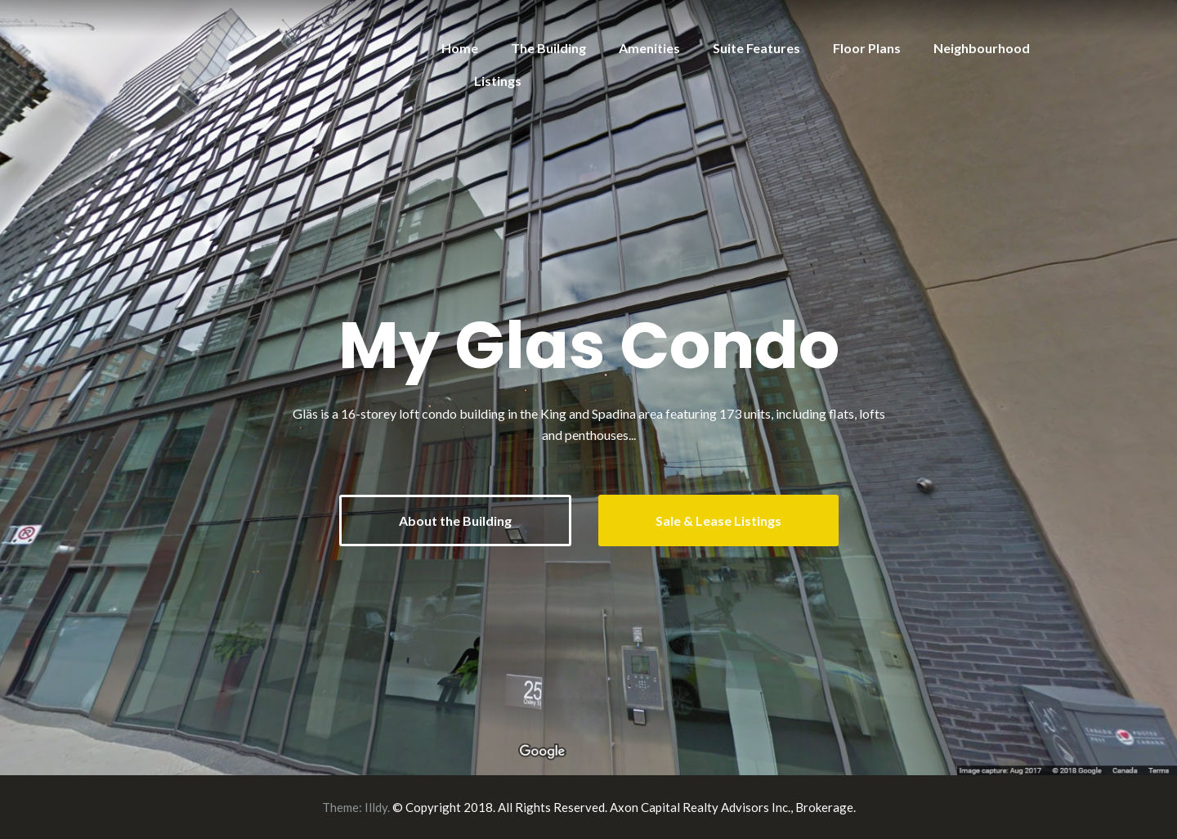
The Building (548, 48)
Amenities (649, 48)
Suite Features (756, 48)
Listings (497, 80)
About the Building (455, 520)
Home (459, 48)
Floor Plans (867, 48)
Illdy (376, 807)
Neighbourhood (981, 48)
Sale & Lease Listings (718, 520)
